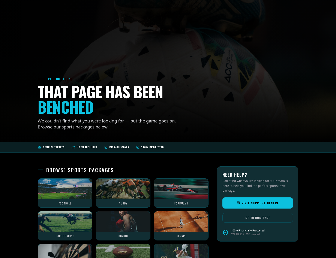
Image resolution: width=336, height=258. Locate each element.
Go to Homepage (257, 217)
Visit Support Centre (258, 203)
